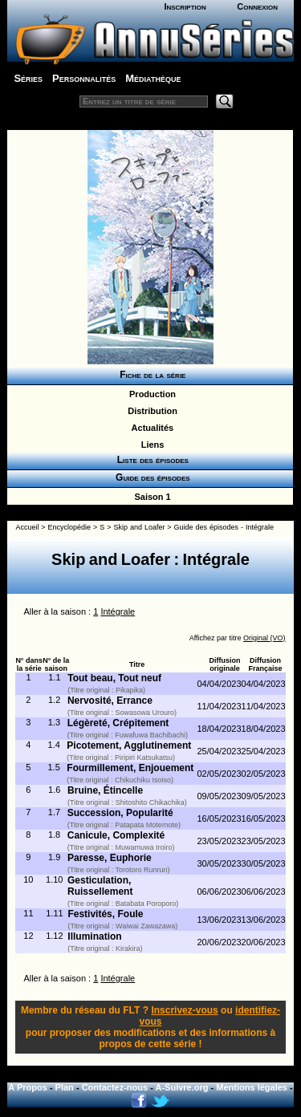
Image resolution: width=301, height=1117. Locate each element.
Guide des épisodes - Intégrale (224, 527)
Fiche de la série (150, 374)
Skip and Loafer (139, 527)
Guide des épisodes (149, 477)
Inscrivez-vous (184, 1010)
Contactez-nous (115, 1087)
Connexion (257, 6)
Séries (28, 78)
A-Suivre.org (182, 1087)
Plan (64, 1087)
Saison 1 (149, 497)
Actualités (150, 428)
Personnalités (84, 78)
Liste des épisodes (150, 459)
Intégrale (117, 611)
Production (150, 394)
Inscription (184, 6)
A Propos (27, 1087)
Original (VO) (264, 638)
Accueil (27, 527)
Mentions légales (251, 1087)
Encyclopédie (70, 527)
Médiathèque (153, 78)
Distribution (150, 411)
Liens (150, 444)
